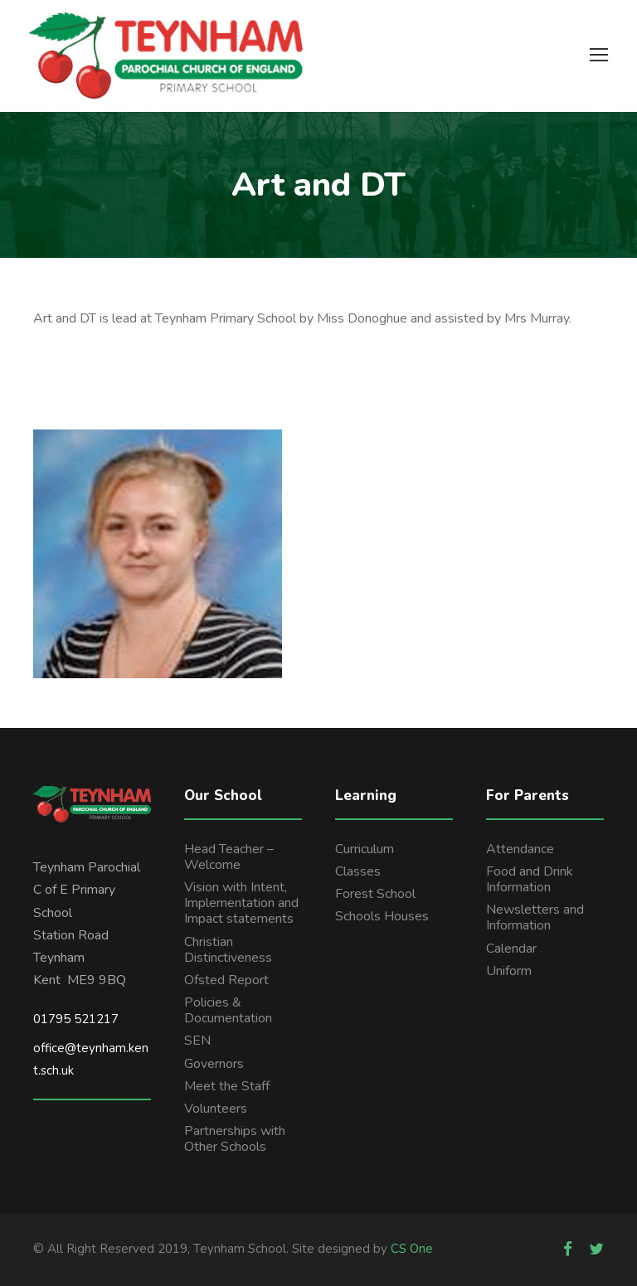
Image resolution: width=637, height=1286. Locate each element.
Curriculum (364, 849)
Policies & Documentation (228, 1010)
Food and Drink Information (529, 879)
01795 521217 (76, 1019)
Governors (214, 1064)
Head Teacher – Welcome (229, 857)
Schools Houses (382, 916)
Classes (358, 871)
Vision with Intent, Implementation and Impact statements (241, 903)
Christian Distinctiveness (228, 950)
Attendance (520, 849)
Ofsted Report (226, 980)
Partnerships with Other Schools (234, 1139)
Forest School (375, 894)
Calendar (511, 948)
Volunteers (215, 1108)
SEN (197, 1040)
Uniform (509, 971)
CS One (412, 1248)
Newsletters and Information (535, 917)
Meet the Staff (227, 1086)
